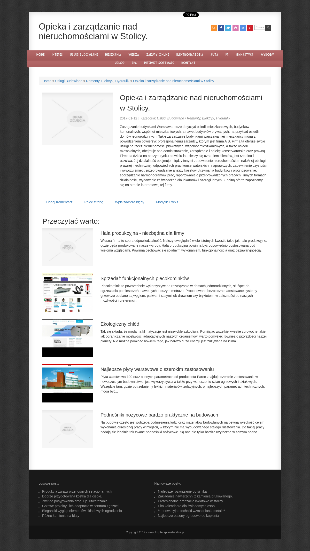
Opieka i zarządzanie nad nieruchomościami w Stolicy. (174, 81)
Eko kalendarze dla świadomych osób (186, 506)
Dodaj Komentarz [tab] (59, 202)
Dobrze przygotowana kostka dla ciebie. (72, 496)
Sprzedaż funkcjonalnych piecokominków (145, 278)
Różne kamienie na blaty (60, 516)
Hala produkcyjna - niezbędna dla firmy (142, 233)
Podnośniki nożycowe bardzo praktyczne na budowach (159, 414)
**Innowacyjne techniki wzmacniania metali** (191, 511)
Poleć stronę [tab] (93, 202)
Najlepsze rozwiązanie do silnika (182, 491)
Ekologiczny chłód (120, 324)
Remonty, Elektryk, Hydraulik (108, 81)
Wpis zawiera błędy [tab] (129, 202)
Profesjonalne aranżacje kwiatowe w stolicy (190, 501)
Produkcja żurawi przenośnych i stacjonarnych (77, 491)
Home (46, 81)
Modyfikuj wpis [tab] (167, 202)
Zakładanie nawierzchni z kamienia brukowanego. (195, 496)
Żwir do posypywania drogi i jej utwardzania (75, 501)
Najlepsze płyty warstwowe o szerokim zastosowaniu (157, 369)
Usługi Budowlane (68, 81)
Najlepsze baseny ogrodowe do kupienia (188, 516)
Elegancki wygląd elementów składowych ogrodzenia (82, 511)
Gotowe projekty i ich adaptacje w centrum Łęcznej (80, 506)
